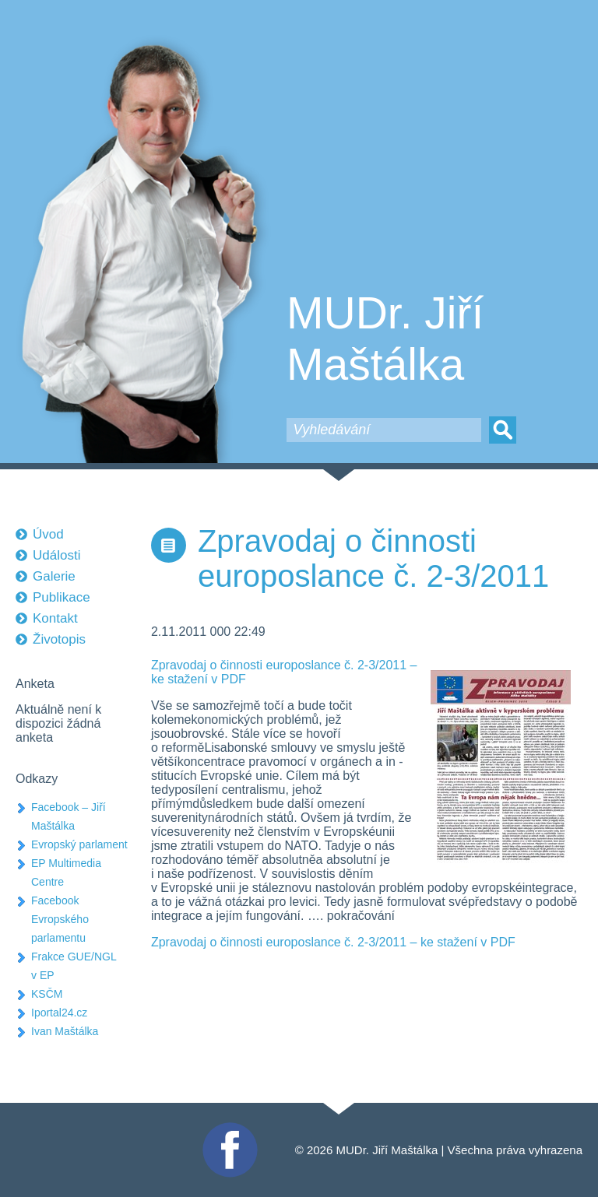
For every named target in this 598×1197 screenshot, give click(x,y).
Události (56, 555)
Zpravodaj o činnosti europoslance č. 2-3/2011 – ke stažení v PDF (333, 942)
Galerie (54, 576)
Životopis (59, 639)
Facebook (228, 1129)
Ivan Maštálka (64, 1031)
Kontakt (55, 618)
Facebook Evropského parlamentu (60, 919)
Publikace (61, 597)
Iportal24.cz (59, 1012)
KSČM (46, 994)
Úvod (48, 534)
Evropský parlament (79, 844)
